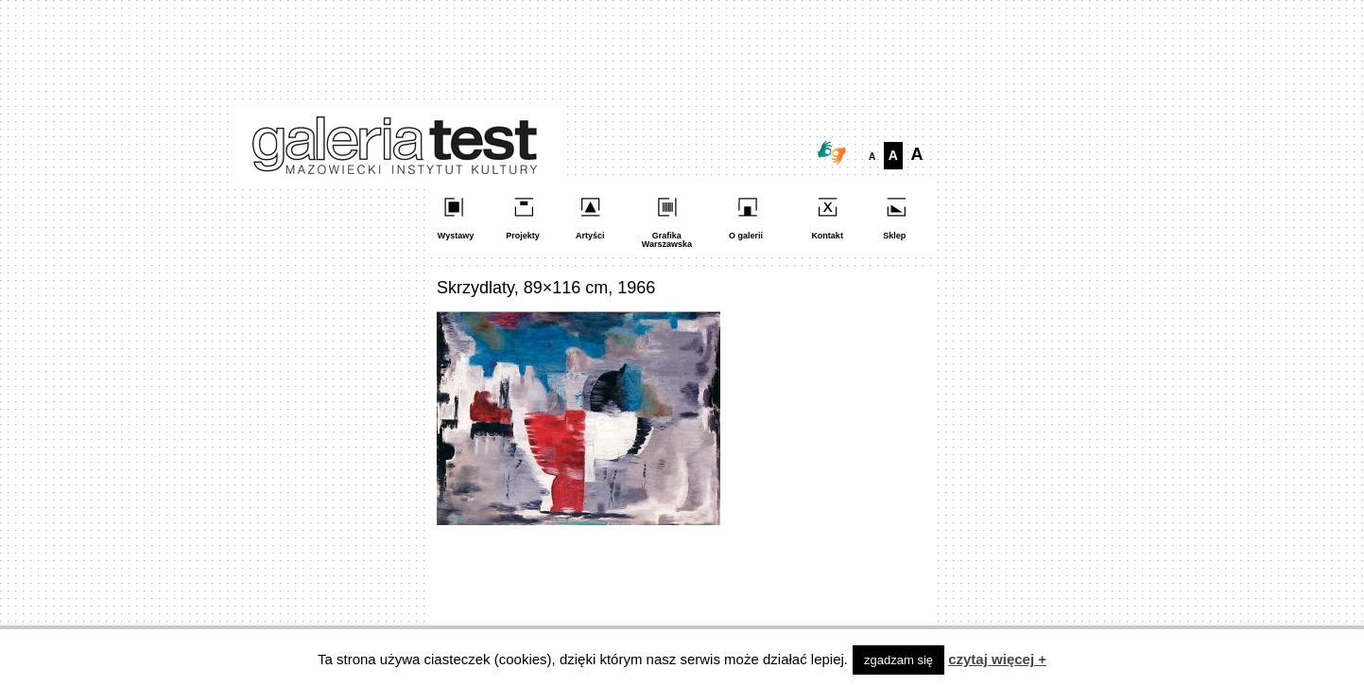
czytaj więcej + (997, 659)
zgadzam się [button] (898, 660)
